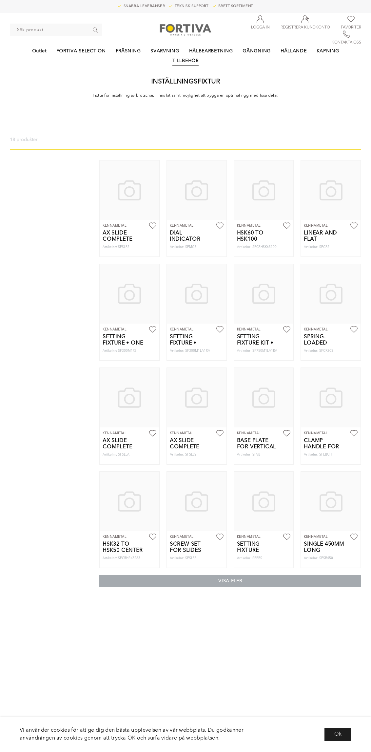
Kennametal (114, 225)
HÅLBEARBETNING (211, 51)
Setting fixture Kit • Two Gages (255, 343)
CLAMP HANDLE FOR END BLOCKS (321, 447)
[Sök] (95, 30)
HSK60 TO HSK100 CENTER (250, 239)
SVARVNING (164, 51)
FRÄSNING (128, 51)
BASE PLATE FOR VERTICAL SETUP (256, 447)
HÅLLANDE (294, 51)
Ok (338, 734)
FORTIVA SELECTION (81, 51)
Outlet (39, 51)
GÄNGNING (257, 51)
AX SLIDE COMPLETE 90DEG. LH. (184, 447)
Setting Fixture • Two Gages (187, 343)
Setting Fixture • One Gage (123, 343)
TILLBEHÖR (185, 61)
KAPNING (328, 51)
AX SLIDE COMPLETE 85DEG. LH (117, 447)
